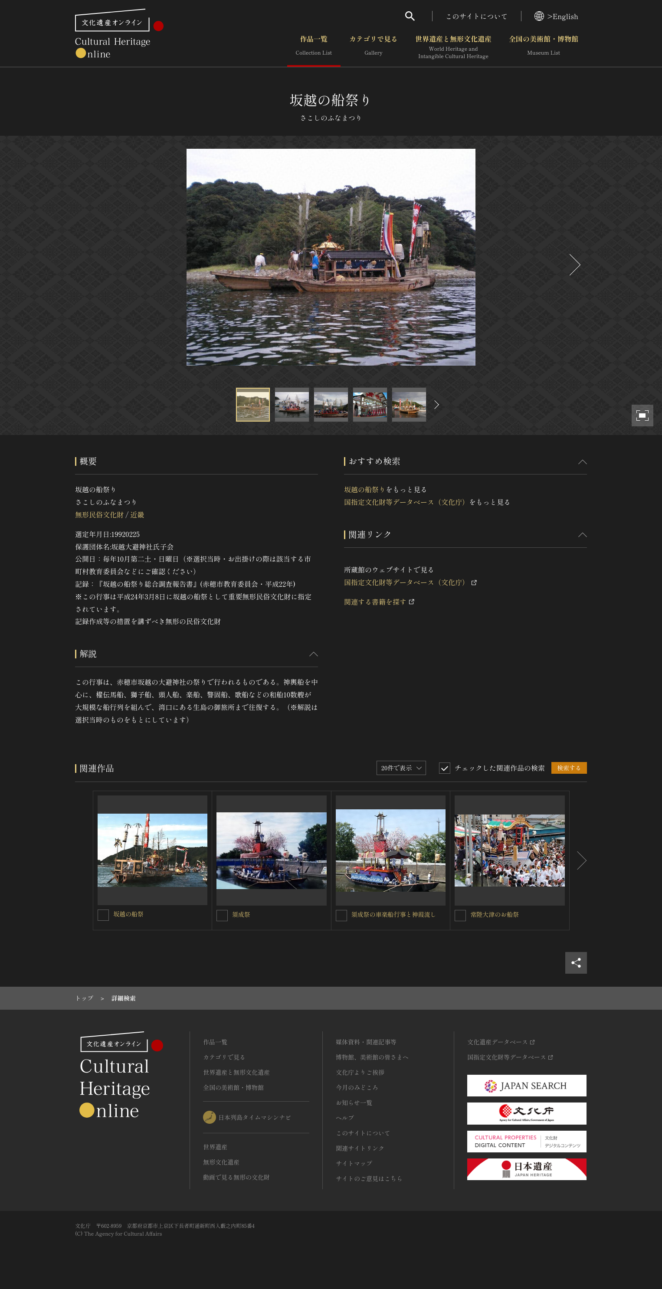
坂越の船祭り (365, 489)
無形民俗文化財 (99, 514)
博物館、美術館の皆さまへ (372, 1057)
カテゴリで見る (373, 47)
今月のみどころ (357, 1087)
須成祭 (241, 914)
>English (556, 16)
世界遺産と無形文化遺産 (453, 47)
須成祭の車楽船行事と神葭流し (393, 914)
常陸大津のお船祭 (494, 914)
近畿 (137, 514)
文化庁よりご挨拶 (360, 1072)
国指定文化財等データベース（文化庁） (406, 502)
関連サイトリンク (360, 1148)
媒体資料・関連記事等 (366, 1041)
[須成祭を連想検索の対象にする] (222, 915)
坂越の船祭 (128, 913)
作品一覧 (314, 47)
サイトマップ (354, 1163)
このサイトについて (477, 16)
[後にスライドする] (574, 265)
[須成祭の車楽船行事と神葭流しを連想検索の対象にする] (341, 915)
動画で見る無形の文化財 (236, 1177)
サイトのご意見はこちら (369, 1178)
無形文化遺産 (221, 1162)
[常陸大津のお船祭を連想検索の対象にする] (460, 915)
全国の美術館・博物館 (543, 47)
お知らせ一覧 (354, 1102)
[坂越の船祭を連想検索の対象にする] (103, 915)
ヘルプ (345, 1117)
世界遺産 (215, 1146)
